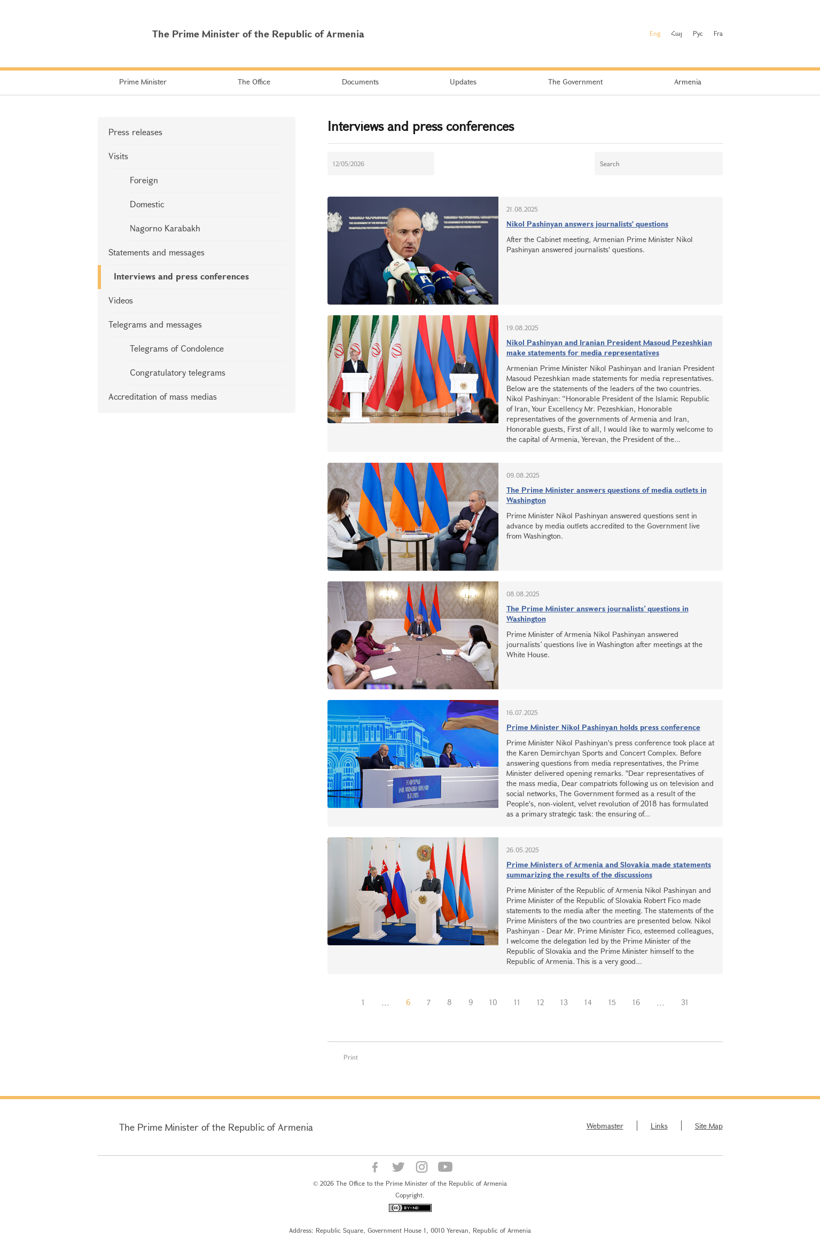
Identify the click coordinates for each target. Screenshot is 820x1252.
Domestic (147, 203)
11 (517, 1002)
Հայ (676, 33)
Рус (698, 33)
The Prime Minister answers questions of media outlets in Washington (606, 495)
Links (659, 1126)
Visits (118, 155)
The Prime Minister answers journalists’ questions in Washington (597, 613)
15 (612, 1002)
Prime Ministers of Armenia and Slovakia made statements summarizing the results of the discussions (608, 869)
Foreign (144, 179)
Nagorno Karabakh (165, 228)
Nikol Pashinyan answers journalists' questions (587, 224)
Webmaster (605, 1126)
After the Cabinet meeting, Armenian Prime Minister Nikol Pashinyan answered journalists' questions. (599, 244)
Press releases (135, 131)
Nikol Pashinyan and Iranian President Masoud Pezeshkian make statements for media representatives (609, 347)
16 (636, 1002)
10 (493, 1002)
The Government (575, 81)
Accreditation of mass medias (162, 396)
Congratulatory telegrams (177, 372)
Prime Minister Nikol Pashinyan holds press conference (603, 727)
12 (540, 1002)
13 (564, 1002)
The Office (254, 81)
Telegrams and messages (155, 324)
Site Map (709, 1126)
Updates (463, 81)
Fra (718, 33)
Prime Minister (143, 81)
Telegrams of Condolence (177, 348)
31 (685, 1002)
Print (350, 1057)
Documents (360, 81)
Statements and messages (156, 252)
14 (588, 1002)
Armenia (687, 81)
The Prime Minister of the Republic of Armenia (216, 1127)
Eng (655, 33)
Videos (120, 300)
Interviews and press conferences (181, 276)
